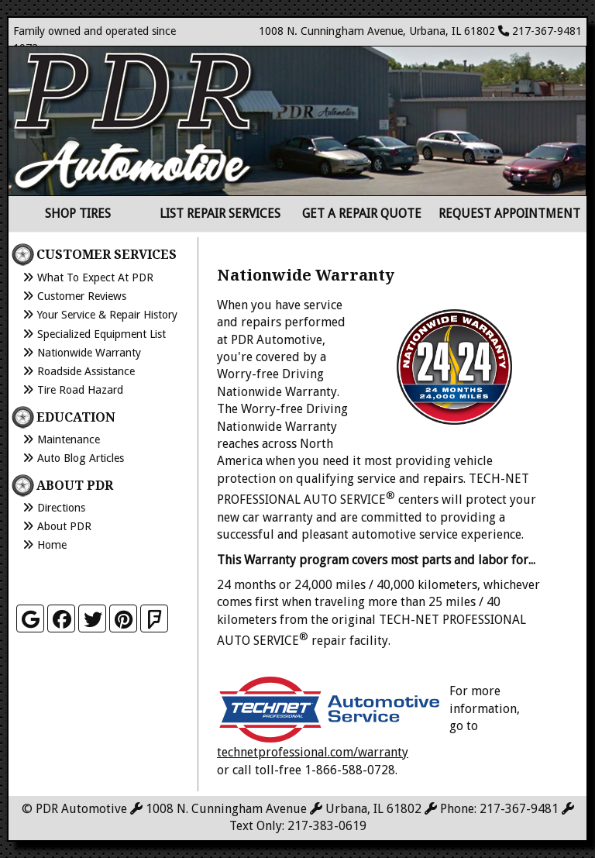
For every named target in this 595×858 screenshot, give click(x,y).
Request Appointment (509, 213)
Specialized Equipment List (101, 334)
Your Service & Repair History (107, 314)
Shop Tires (78, 213)
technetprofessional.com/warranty (312, 752)
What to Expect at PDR (95, 277)
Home (52, 545)
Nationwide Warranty (89, 352)
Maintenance (68, 439)
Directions (61, 507)
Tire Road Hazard (80, 390)
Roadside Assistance (86, 371)
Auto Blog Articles (80, 458)
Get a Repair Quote (361, 213)
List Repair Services (220, 213)
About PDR (64, 526)
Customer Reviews (81, 296)
